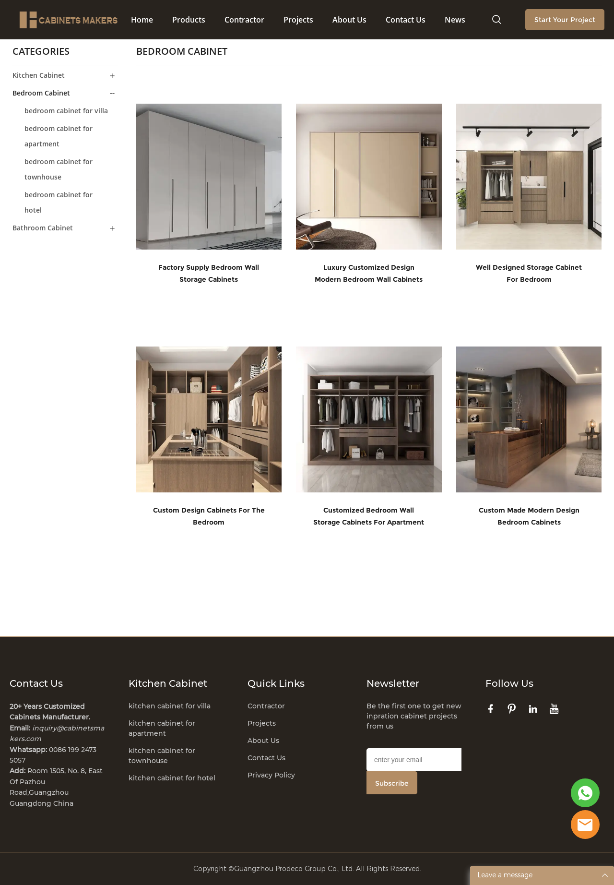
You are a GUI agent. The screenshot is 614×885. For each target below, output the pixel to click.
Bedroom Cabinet (41, 92)
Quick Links (276, 683)
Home (142, 19)
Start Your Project (564, 19)
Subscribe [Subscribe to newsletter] (392, 782)
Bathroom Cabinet (42, 227)
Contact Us (405, 19)
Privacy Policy (271, 774)
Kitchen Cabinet (38, 74)
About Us (349, 19)
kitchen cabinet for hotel (172, 777)
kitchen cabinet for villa (170, 705)
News (455, 19)
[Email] (413, 759)
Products (188, 19)
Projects (298, 19)
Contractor (244, 19)
